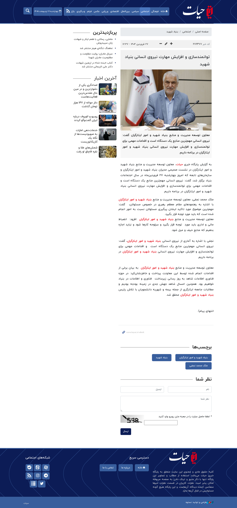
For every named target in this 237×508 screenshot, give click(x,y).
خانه (164, 11)
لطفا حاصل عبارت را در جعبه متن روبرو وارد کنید (185, 416)
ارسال (126, 431)
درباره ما (125, 468)
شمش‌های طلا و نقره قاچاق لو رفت (86, 150)
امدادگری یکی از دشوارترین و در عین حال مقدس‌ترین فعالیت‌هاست (85, 91)
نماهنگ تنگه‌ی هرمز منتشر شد (96, 48)
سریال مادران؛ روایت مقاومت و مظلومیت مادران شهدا (96, 55)
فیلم (89, 11)
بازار (73, 11)
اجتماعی (145, 11)
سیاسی (135, 11)
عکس (97, 11)
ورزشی (105, 11)
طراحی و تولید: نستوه (200, 502)
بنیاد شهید (172, 32)
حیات (196, 12)
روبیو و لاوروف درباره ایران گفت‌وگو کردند (85, 118)
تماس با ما (108, 468)
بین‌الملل (125, 11)
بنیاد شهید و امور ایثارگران (135, 200)
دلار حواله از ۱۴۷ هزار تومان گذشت (85, 105)
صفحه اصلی (201, 32)
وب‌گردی (81, 11)
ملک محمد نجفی (198, 365)
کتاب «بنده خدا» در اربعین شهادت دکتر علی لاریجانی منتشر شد (94, 64)
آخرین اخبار (105, 78)
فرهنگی (155, 11)
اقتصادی (114, 11)
